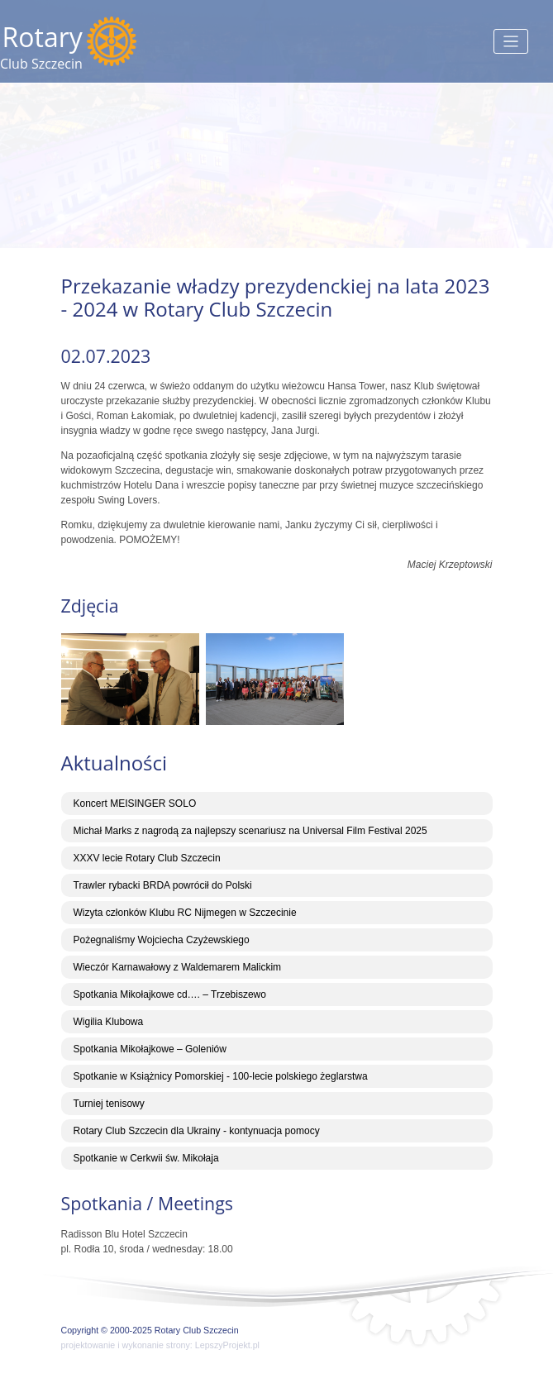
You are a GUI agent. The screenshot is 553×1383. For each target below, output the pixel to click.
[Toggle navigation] (511, 42)
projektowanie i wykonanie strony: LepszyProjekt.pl (160, 1345)
